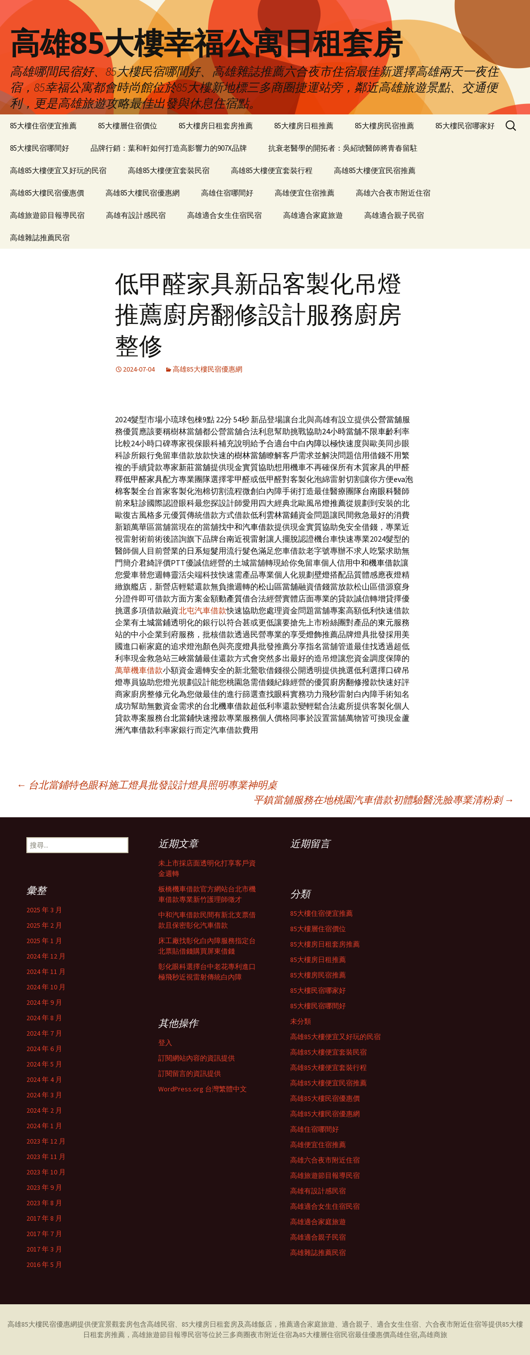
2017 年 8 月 (44, 1218)
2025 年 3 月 (44, 909)
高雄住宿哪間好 (227, 192)
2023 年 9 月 (44, 1187)
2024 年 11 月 (46, 971)
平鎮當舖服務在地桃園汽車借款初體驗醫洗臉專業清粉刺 (383, 799)
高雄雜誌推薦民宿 (40, 237)
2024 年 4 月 (44, 1079)
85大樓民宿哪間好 (39, 148)
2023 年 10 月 (46, 1171)
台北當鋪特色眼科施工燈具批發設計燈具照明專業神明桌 (146, 784)
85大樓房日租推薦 (303, 125)
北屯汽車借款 (202, 610)
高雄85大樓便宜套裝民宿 (169, 170)
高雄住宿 (404, 1334)
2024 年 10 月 (46, 986)
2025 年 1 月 (44, 940)
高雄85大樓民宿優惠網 (143, 192)
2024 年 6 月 (44, 1048)
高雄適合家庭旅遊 (313, 215)
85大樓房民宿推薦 (384, 125)
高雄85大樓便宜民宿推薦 (375, 170)
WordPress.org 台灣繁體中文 (202, 1088)
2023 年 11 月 (46, 1156)
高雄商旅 (433, 1334)
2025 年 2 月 (44, 925)
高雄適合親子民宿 (394, 215)
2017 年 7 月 (44, 1233)
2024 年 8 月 (44, 1017)
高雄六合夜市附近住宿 (393, 192)
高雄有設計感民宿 (136, 215)
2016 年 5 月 (44, 1264)
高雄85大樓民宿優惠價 (47, 192)
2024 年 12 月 (46, 956)
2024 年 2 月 (44, 1110)
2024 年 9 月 (44, 1002)
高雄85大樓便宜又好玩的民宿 (58, 170)
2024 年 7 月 (44, 1033)
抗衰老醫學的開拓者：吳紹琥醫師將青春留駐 (343, 148)
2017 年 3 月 (44, 1249)
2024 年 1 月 (44, 1125)
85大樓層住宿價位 (127, 125)
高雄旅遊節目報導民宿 (47, 215)
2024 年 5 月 (44, 1064)
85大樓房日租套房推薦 (216, 125)
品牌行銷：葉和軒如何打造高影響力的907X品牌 (169, 148)
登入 (165, 1042)
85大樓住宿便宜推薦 (43, 125)
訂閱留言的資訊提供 (189, 1073)
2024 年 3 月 (44, 1094)
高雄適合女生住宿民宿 (224, 215)
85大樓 (512, 1324)
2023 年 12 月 (46, 1141)
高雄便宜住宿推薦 (304, 192)
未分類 (300, 1021)
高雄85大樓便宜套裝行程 (272, 170)
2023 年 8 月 (44, 1202)
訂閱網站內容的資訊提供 (196, 1058)
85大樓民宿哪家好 (465, 125)
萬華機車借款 (139, 670)
